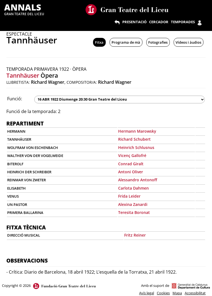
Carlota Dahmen (133, 188)
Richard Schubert (134, 139)
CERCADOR (158, 21)
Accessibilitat (195, 292)
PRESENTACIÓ (134, 21)
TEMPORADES (183, 21)
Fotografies (158, 42)
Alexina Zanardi (132, 204)
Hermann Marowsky (137, 131)
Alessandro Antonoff (137, 179)
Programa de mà (126, 42)
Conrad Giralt (131, 163)
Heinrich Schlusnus (136, 147)
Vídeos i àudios (188, 42)
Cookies (163, 292)
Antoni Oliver (130, 171)
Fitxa (99, 42)
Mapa (177, 292)
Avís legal (146, 292)
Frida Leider (129, 196)
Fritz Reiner (135, 235)
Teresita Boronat (134, 212)
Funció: (14, 99)
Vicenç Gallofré (132, 155)
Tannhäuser (22, 75)
